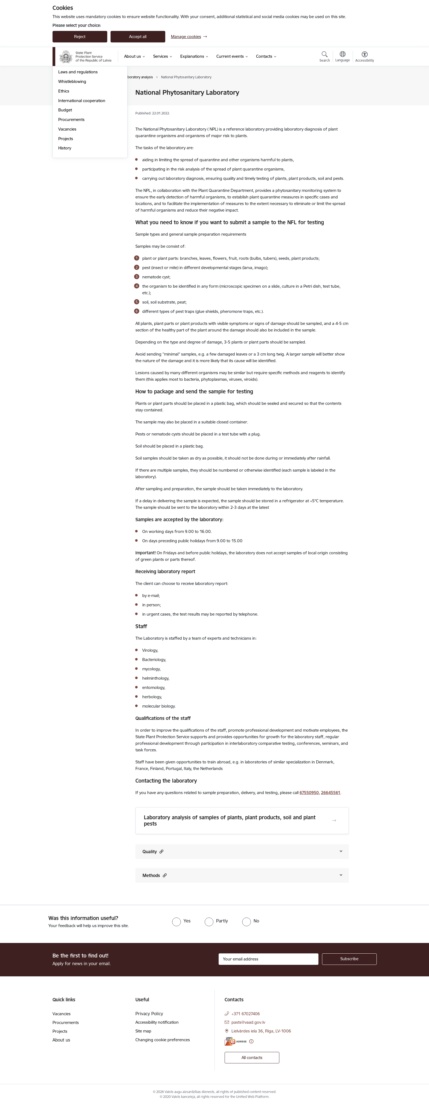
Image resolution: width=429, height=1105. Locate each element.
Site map (143, 1031)
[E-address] (236, 1041)
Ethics (63, 149)
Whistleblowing (72, 140)
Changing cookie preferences (162, 1039)
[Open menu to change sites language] (343, 57)
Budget (65, 169)
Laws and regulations (78, 131)
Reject (79, 36)
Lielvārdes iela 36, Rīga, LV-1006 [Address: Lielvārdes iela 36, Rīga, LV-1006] (261, 1031)
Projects (65, 197)
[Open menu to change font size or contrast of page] (365, 57)
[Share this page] (363, 104)
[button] (160, 851)
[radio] (181, 921)
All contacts (252, 1057)
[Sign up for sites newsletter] (349, 959)
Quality (153, 851)
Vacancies (67, 188)
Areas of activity (72, 111)
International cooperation (81, 159)
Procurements (71, 178)
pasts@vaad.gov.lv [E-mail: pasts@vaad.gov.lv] (248, 1022)
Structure (67, 102)
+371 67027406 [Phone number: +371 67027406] (245, 1013)
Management (70, 93)
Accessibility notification (157, 1022)
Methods (155, 875)
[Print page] (363, 90)
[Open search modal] (325, 57)
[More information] (251, 1041)
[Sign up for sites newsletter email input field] (268, 959)
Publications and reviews (80, 121)
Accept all (137, 36)
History (64, 207)
